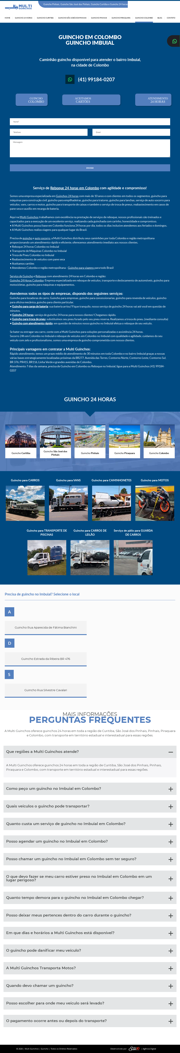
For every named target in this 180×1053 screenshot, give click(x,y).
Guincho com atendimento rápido (32, 323)
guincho (27, 238)
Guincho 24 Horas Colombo (27, 280)
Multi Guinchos (29, 217)
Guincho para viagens (81, 267)
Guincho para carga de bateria (30, 306)
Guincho (45, 1048)
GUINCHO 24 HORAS (90, 399)
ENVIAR (90, 168)
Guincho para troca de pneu (28, 319)
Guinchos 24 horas (67, 196)
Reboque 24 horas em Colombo (74, 187)
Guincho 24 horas (22, 314)
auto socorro (42, 238)
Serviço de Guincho (21, 276)
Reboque (41, 276)
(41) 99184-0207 (166, 4)
